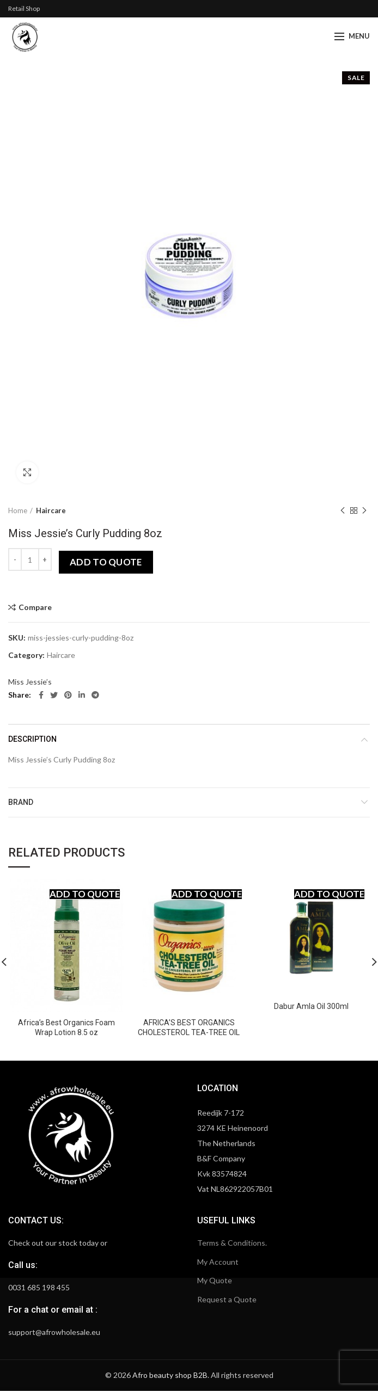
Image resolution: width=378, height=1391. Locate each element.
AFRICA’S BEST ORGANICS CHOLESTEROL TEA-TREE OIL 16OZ (189, 1032)
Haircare (51, 510)
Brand (20, 802)
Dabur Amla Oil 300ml (311, 1006)
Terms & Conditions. (232, 1242)
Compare (35, 607)
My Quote (214, 1280)
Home (17, 510)
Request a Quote (227, 1299)
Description (32, 739)
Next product (364, 511)
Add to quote (106, 562)
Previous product (342, 511)
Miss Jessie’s (30, 681)
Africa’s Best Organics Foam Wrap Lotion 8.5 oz (66, 1027)
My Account (218, 1261)
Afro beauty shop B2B (170, 1375)
